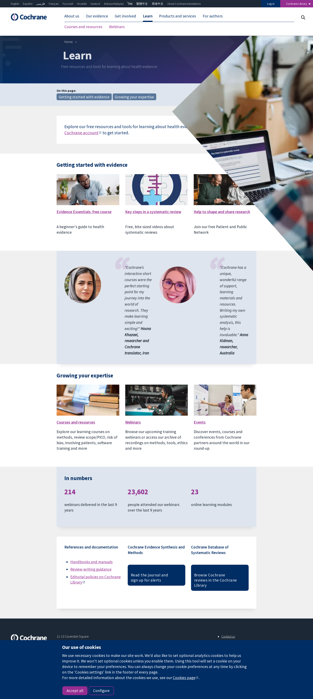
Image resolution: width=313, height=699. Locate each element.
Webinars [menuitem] (117, 26)
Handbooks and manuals (91, 561)
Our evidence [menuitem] (97, 16)
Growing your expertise (134, 96)
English (15, 4)
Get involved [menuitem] (125, 16)
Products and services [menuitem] (177, 16)
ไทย (129, 4)
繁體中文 (142, 4)
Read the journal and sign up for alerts (149, 578)
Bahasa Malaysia (114, 4)
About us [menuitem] (71, 16)
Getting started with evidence (84, 96)
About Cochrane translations (184, 4)
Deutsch (95, 4)
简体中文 (157, 4)
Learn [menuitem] (148, 16)
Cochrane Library (296, 4)
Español (27, 4)
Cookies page (184, 677)
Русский (68, 4)
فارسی (40, 4)
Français (54, 4)
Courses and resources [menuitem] (83, 26)
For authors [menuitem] (213, 16)
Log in (270, 4)
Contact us (228, 636)
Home (68, 42)
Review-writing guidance (91, 569)
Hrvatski (82, 4)
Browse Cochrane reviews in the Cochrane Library (215, 580)
